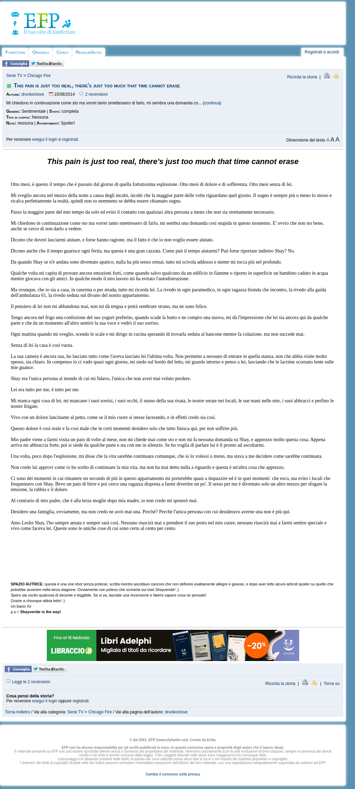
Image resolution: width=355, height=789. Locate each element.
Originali (40, 52)
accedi (333, 52)
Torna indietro (17, 712)
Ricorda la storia (302, 77)
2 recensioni (93, 94)
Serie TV (14, 75)
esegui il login (45, 139)
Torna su (331, 683)
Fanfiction (15, 52)
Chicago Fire (39, 75)
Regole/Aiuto (88, 52)
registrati (70, 139)
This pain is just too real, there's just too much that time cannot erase (97, 85)
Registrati (313, 52)
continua (212, 103)
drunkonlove (32, 94)
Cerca (62, 52)
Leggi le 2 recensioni (28, 681)
